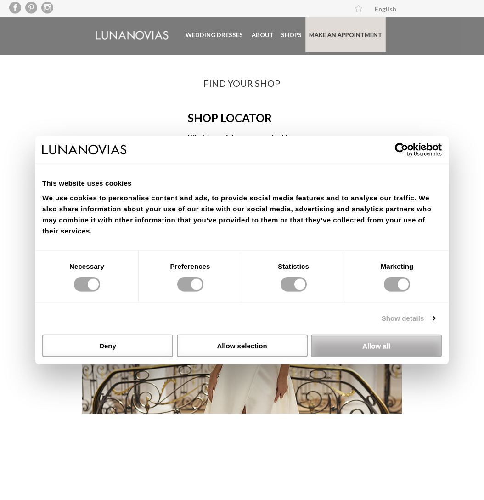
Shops (277, 34)
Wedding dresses (200, 34)
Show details (403, 318)
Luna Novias (118, 34)
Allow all (376, 345)
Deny (107, 345)
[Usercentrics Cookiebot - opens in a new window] (401, 150)
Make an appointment (331, 34)
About (249, 34)
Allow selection (242, 345)
